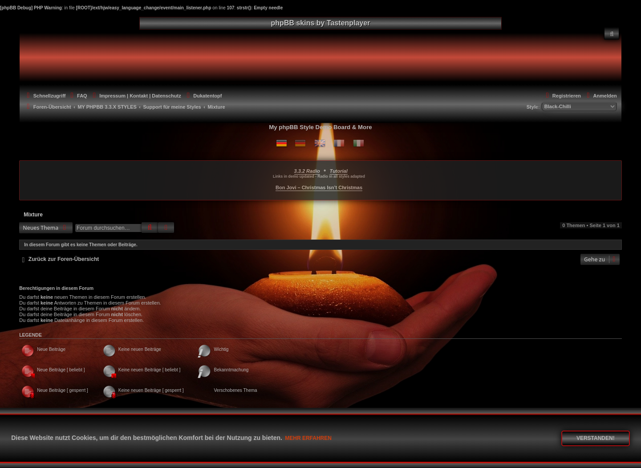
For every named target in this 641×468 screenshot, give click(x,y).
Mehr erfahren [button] (308, 438)
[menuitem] (611, 33)
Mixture (33, 215)
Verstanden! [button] (595, 438)
